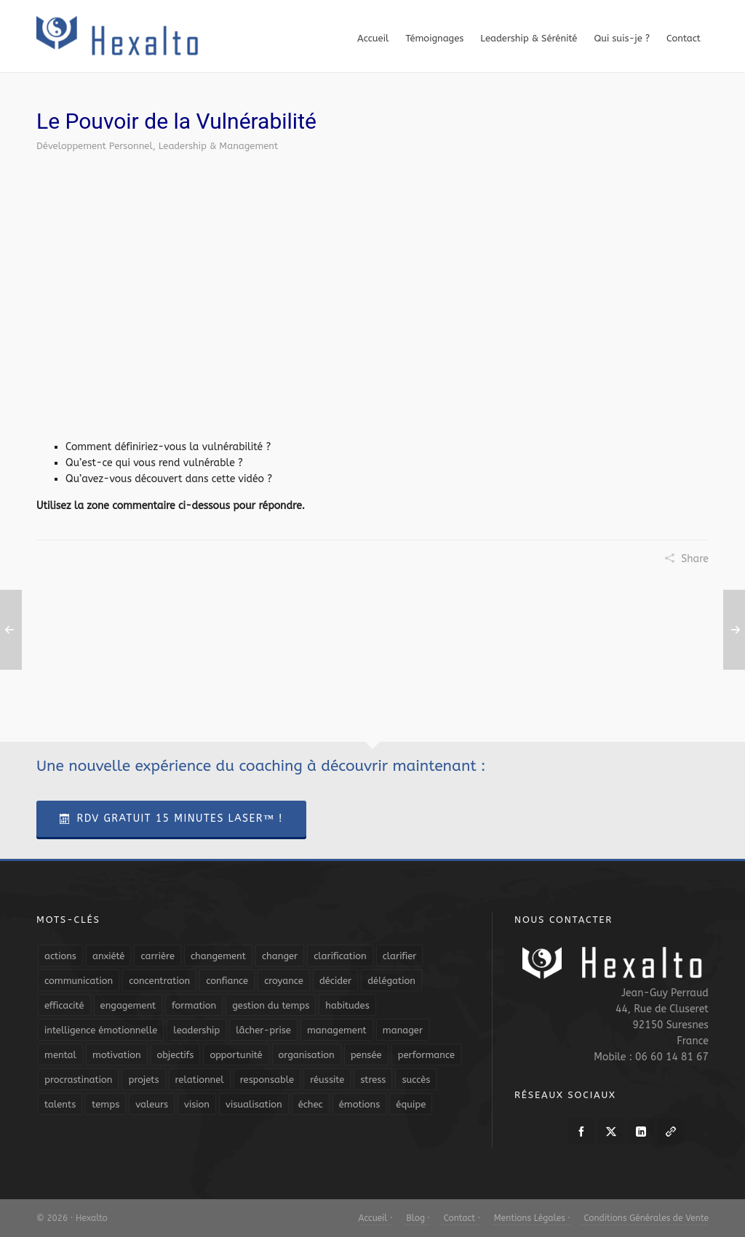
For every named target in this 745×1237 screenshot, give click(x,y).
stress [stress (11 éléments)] (373, 1079)
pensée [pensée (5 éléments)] (366, 1054)
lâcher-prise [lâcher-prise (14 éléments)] (263, 1030)
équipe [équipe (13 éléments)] (411, 1104)
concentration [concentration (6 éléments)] (159, 980)
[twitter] (611, 1131)
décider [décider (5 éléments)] (335, 980)
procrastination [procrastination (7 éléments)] (78, 1079)
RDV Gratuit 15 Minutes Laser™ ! (171, 818)
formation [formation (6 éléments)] (194, 1005)
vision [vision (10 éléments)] (197, 1104)
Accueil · (376, 1218)
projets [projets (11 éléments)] (143, 1079)
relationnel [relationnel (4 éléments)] (199, 1079)
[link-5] (671, 1131)
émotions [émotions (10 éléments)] (360, 1104)
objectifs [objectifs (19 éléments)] (175, 1054)
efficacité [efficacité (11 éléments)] (64, 1005)
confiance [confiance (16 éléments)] (227, 980)
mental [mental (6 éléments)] (60, 1054)
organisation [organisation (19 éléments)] (307, 1054)
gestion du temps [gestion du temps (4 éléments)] (270, 1005)
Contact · (460, 1218)
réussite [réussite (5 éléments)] (327, 1079)
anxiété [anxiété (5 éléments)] (108, 955)
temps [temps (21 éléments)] (105, 1104)
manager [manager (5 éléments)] (403, 1030)
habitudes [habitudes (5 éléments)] (347, 1005)
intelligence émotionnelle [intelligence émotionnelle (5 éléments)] (100, 1030)
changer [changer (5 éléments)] (280, 955)
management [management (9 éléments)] (337, 1030)
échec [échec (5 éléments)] (310, 1104)
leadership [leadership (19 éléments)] (196, 1030)
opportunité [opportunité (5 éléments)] (236, 1054)
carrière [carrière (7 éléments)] (157, 955)
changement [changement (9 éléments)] (218, 955)
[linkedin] (641, 1131)
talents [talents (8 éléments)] (60, 1104)
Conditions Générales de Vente (645, 1218)
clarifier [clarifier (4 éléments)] (400, 955)
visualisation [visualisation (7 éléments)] (254, 1104)
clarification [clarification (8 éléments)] (340, 955)
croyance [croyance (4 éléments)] (283, 980)
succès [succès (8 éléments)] (416, 1079)
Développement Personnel (94, 145)
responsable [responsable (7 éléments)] (267, 1079)
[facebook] (581, 1131)
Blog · (417, 1218)
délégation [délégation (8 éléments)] (391, 980)
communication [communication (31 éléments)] (78, 980)
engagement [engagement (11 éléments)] (128, 1005)
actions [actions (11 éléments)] (60, 955)
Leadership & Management (219, 145)
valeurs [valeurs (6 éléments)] (151, 1104)
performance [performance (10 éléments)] (426, 1054)
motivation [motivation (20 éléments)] (116, 1054)
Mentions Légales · (530, 1218)
